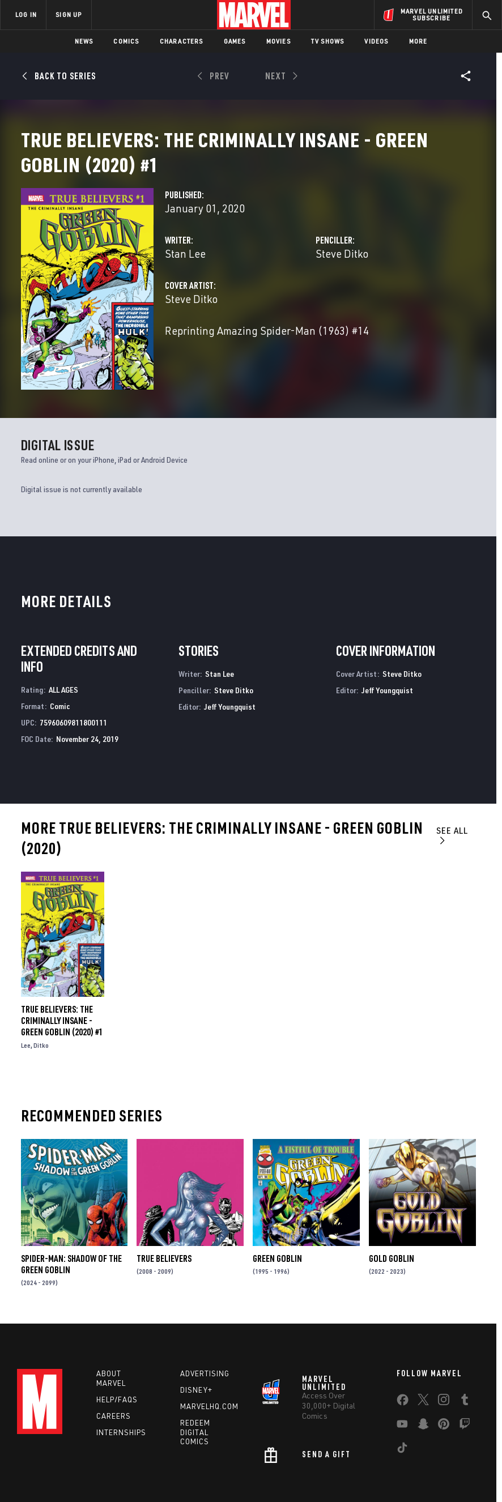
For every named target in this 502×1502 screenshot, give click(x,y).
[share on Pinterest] (443, 1387)
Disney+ (196, 1350)
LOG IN (26, 14)
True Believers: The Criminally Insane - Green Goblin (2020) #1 (62, 982)
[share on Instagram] (443, 1362)
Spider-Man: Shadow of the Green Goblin (71, 1225)
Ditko (41, 1006)
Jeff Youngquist (230, 667)
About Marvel (111, 1339)
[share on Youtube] (402, 1387)
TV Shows (327, 41)
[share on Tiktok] (402, 1410)
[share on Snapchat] (423, 1387)
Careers (113, 1376)
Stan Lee (185, 267)
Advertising (204, 1334)
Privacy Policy (99, 1484)
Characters (181, 41)
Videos (376, 41)
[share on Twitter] (423, 1362)
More (418, 41)
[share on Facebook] (403, 1363)
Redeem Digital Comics (195, 1393)
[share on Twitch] (464, 1387)
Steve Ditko (342, 267)
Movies (278, 41)
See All (452, 796)
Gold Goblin (391, 1219)
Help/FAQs (117, 1360)
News (84, 41)
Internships (121, 1393)
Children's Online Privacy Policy (351, 1484)
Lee (26, 1006)
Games (235, 41)
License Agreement (439, 1484)
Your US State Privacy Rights (174, 1484)
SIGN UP (69, 14)
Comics (126, 41)
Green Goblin (277, 1219)
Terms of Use (47, 1484)
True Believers (164, 1219)
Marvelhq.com (209, 1367)
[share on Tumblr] (464, 1362)
